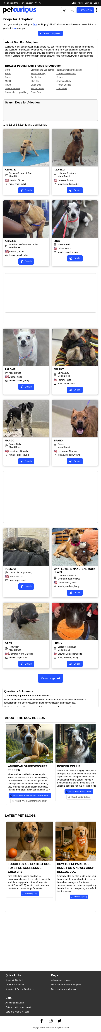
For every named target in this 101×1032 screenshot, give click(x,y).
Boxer (8, 77)
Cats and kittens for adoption (19, 1007)
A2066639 (10, 241)
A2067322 (10, 169)
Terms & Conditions (14, 984)
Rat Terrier (36, 77)
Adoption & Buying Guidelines (19, 989)
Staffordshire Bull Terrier (42, 70)
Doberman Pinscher (66, 73)
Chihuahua (61, 88)
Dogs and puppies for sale (64, 989)
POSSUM (10, 569)
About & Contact (14, 980)
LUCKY (58, 643)
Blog (74, 3)
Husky (8, 73)
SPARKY (59, 369)
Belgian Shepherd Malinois (69, 70)
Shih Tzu (35, 81)
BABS (8, 643)
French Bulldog (63, 85)
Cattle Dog (36, 85)
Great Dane (36, 92)
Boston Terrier (37, 88)
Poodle (59, 77)
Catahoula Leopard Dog (16, 92)
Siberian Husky (38, 73)
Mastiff (8, 81)
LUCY (57, 241)
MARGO (9, 440)
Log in (96, 3)
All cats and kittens (14, 1002)
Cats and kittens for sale (17, 1011)
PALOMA (10, 369)
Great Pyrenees (12, 88)
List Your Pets (85, 10)
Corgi (7, 70)
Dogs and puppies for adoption (66, 984)
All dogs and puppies (61, 980)
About (80, 3)
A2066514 (59, 169)
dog (14, 28)
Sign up (88, 3)
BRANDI (58, 440)
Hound (8, 85)
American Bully (63, 81)
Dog (35, 24)
